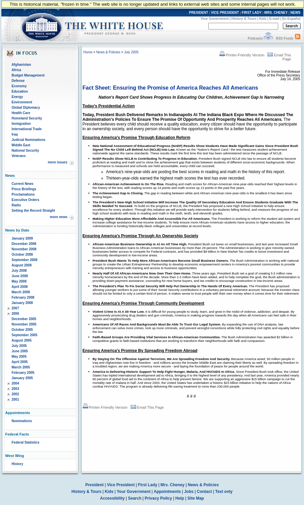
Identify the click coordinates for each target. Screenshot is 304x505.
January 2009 (22, 238)
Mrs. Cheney (172, 485)
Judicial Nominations (29, 140)
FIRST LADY (252, 12)
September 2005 (25, 335)
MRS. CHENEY (276, 12)
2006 (15, 313)
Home (87, 52)
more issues (57, 162)
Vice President (121, 485)
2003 (15, 389)
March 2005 (21, 367)
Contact (204, 491)
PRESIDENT (198, 12)
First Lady (147, 485)
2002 (15, 394)
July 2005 (19, 346)
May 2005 (19, 356)
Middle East (21, 145)
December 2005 (24, 319)
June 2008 (20, 276)
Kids (263, 18)
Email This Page (147, 407)
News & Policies (108, 52)
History (17, 464)
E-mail (274, 18)
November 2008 (24, 249)
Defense (18, 81)
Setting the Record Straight (33, 210)
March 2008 (21, 292)
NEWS (296, 12)
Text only (223, 491)
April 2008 (20, 287)
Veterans (19, 156)
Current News (23, 184)
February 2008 (23, 297)
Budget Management (28, 75)
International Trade (27, 129)
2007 (15, 308)
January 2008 (22, 303)
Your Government (215, 18)
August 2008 (22, 265)
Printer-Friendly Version (241, 55)
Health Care (21, 113)
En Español (291, 18)
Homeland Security (27, 118)
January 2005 (22, 378)
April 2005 (20, 362)
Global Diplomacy (26, 107)
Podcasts (255, 38)
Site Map (195, 498)
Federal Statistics (26, 442)
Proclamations (23, 194)
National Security (25, 150)
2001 (15, 399)
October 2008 (22, 254)
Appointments (167, 491)
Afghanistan (21, 64)
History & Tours (243, 18)
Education (20, 91)
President (94, 485)
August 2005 (22, 340)
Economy (19, 86)
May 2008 (19, 281)
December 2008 (24, 244)
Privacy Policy (158, 498)
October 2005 (22, 330)
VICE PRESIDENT (225, 12)
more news (58, 217)
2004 (15, 383)
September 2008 (25, 260)
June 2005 (20, 351)
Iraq (15, 134)
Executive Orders (25, 200)
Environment (22, 102)
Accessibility (112, 498)
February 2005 (23, 372)
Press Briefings (24, 189)
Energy (17, 97)
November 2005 (24, 324)
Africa (16, 70)
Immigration (21, 123)
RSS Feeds (284, 38)
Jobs (188, 491)
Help (179, 498)
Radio (16, 205)
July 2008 (19, 270)
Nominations (22, 421)
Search (134, 498)
